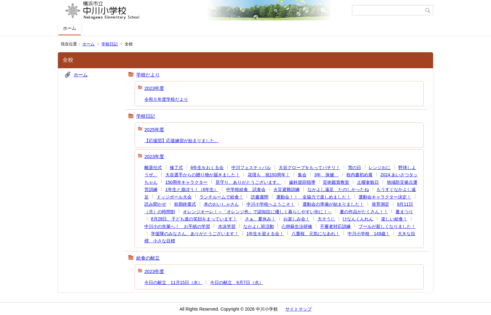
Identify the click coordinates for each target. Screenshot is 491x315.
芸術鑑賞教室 (336, 182)
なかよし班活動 (258, 226)
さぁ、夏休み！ (260, 218)
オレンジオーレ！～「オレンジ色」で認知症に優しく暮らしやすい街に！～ (257, 211)
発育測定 (380, 204)
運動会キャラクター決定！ (385, 196)
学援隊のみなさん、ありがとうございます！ (195, 233)
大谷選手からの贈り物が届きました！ (202, 174)
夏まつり (404, 211)
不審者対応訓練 (335, 226)
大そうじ (326, 218)
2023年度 (154, 88)
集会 (302, 174)
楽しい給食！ (394, 218)
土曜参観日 (368, 182)
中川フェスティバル (251, 167)
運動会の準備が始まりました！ (333, 204)
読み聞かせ (155, 204)
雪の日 (354, 167)
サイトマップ (298, 309)
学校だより (148, 74)
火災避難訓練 (286, 189)
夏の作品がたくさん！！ (364, 211)
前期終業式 (185, 204)
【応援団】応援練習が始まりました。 (181, 140)
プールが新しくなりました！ (387, 226)
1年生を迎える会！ (265, 233)
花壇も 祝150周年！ (269, 174)
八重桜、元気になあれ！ (316, 233)
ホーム (69, 28)
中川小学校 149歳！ (369, 233)
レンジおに (379, 167)
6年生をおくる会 (207, 167)
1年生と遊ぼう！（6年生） (192, 189)
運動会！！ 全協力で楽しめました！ (313, 196)
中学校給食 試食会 (246, 189)
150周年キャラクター (186, 182)
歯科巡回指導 (302, 182)
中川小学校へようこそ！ (270, 204)
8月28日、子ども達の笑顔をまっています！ (194, 218)
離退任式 (153, 167)
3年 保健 (326, 174)
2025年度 (154, 129)
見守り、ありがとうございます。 (248, 182)
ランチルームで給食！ (221, 196)
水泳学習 (226, 226)
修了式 (176, 167)
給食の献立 (148, 258)
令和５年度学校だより (166, 99)
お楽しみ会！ (296, 218)
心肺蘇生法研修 (297, 226)
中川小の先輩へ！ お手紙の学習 (177, 226)
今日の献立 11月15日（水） (173, 282)
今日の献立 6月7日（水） (236, 282)
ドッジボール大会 (174, 196)
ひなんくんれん (358, 218)
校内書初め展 (359, 174)
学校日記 (109, 44)
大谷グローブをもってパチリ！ (309, 167)
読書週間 (259, 196)
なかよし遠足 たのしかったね (338, 189)
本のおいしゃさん (221, 204)
